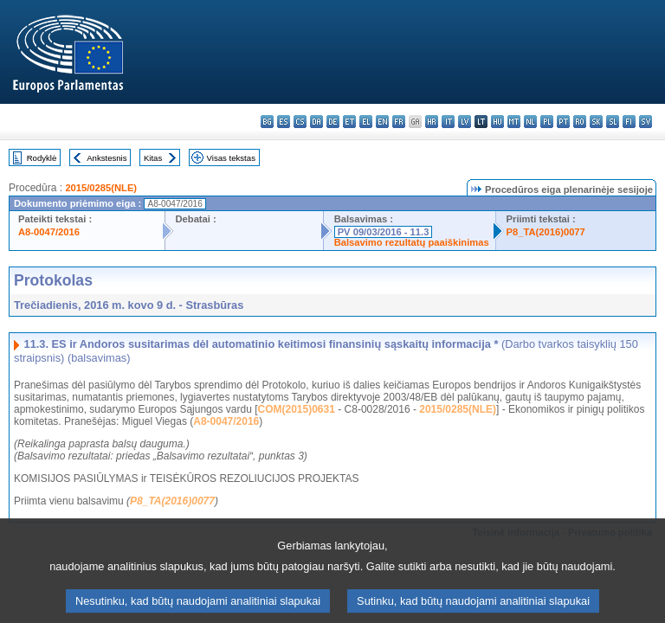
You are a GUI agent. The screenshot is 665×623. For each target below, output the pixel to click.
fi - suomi (629, 121)
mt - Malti (513, 121)
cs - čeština (300, 121)
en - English (382, 121)
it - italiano (448, 121)
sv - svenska (645, 121)
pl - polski (546, 121)
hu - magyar (497, 121)
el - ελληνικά (365, 121)
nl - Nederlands (530, 121)
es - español (283, 121)
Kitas (153, 158)
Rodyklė (42, 158)
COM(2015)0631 (295, 409)
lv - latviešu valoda (464, 121)
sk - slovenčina (596, 121)
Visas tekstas (231, 158)
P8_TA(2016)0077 (546, 232)
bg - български (267, 121)
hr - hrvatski (431, 121)
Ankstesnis (106, 158)
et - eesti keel (349, 121)
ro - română (579, 121)
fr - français (398, 121)
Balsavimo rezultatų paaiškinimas (411, 242)
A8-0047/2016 (49, 232)
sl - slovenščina (612, 121)
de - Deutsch (332, 121)
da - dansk (316, 121)
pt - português (563, 121)
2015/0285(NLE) (101, 188)
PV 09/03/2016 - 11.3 (383, 232)
